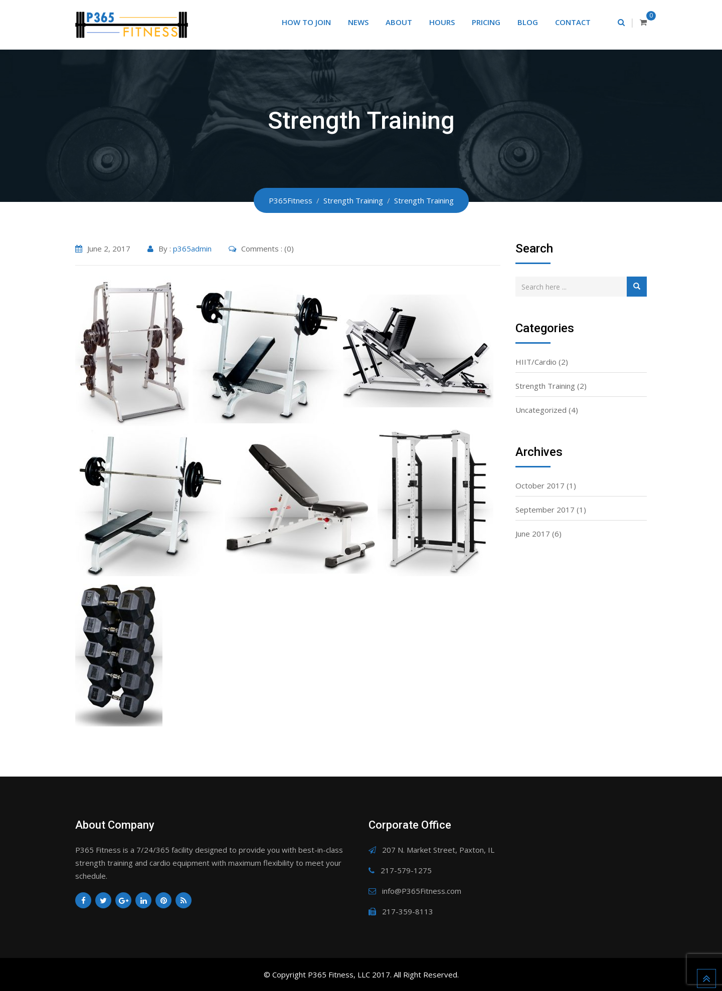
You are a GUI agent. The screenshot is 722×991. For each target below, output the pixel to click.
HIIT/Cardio (536, 362)
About (399, 22)
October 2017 (540, 485)
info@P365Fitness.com (421, 891)
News (358, 22)
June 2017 (532, 534)
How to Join (306, 22)
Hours (442, 22)
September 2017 (545, 510)
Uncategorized (541, 410)
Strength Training (545, 386)
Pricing (486, 22)
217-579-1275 (406, 870)
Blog (527, 22)
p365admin (192, 248)
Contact (573, 22)
